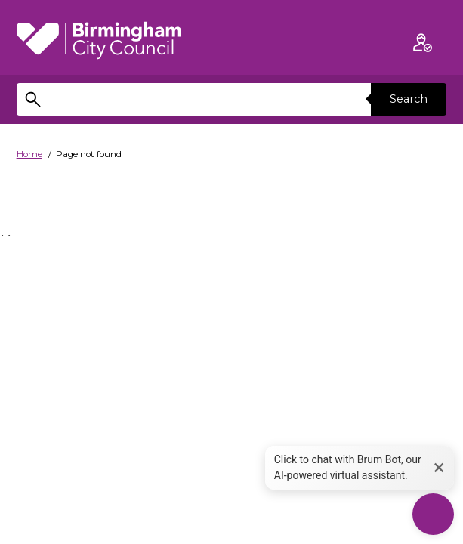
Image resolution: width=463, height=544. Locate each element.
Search (409, 99)
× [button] (439, 467)
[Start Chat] (433, 514)
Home (29, 154)
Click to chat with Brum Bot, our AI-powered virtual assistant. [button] (347, 467)
